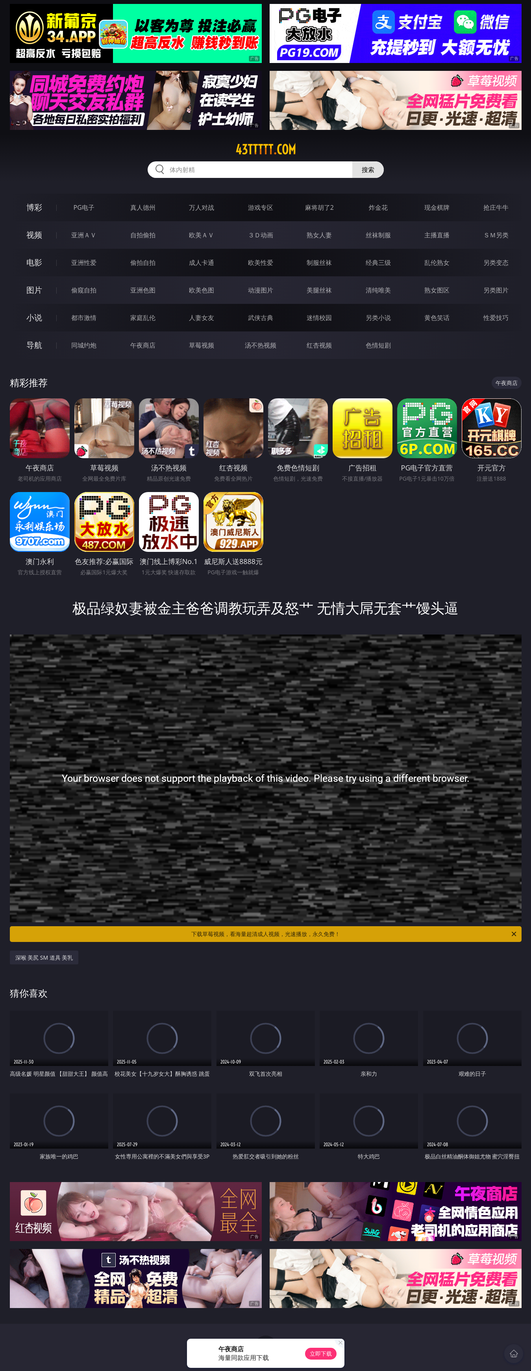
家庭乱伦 (142, 317)
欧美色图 (201, 290)
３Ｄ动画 (260, 235)
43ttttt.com (265, 149)
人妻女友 (201, 317)
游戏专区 (260, 207)
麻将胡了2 (319, 207)
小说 (34, 317)
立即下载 (321, 1353)
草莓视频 (201, 345)
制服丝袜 (319, 262)
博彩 (34, 207)
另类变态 (496, 262)
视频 (34, 234)
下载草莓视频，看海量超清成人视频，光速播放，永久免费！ (354, 934)
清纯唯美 (378, 290)
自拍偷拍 (142, 235)
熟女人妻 (319, 235)
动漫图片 (260, 290)
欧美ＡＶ (201, 235)
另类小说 (378, 317)
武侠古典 (260, 317)
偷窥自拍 (83, 290)
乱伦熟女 (437, 262)
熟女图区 (437, 290)
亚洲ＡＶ (83, 235)
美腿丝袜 (319, 290)
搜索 (368, 169)
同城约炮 (83, 345)
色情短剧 (378, 345)
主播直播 (437, 235)
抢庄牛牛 (496, 207)
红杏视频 (319, 345)
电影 (34, 262)
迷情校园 (319, 317)
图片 (34, 290)
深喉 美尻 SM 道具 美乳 (44, 957)
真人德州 (142, 207)
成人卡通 (201, 262)
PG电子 (84, 207)
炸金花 (378, 207)
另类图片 (496, 290)
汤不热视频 (260, 345)
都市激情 (83, 317)
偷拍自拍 (142, 262)
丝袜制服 (378, 235)
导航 (34, 345)
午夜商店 (142, 345)
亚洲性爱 (83, 262)
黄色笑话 (437, 317)
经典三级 (378, 262)
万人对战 (201, 207)
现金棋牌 (437, 207)
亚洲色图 (142, 290)
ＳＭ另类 (496, 235)
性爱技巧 (496, 317)
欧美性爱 (260, 262)
